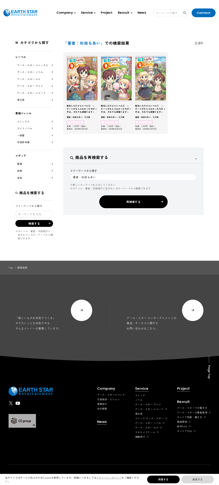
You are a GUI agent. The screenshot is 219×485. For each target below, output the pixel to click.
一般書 (21, 135)
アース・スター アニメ (30, 86)
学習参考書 (23, 142)
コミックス (23, 121)
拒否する (197, 479)
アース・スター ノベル (30, 72)
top (11, 267)
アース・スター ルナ (29, 79)
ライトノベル (24, 128)
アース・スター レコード (31, 93)
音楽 (19, 177)
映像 (19, 170)
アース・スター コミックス (32, 65)
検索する (186, 13)
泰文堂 (21, 99)
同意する (163, 479)
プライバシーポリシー (108, 477)
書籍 (19, 163)
